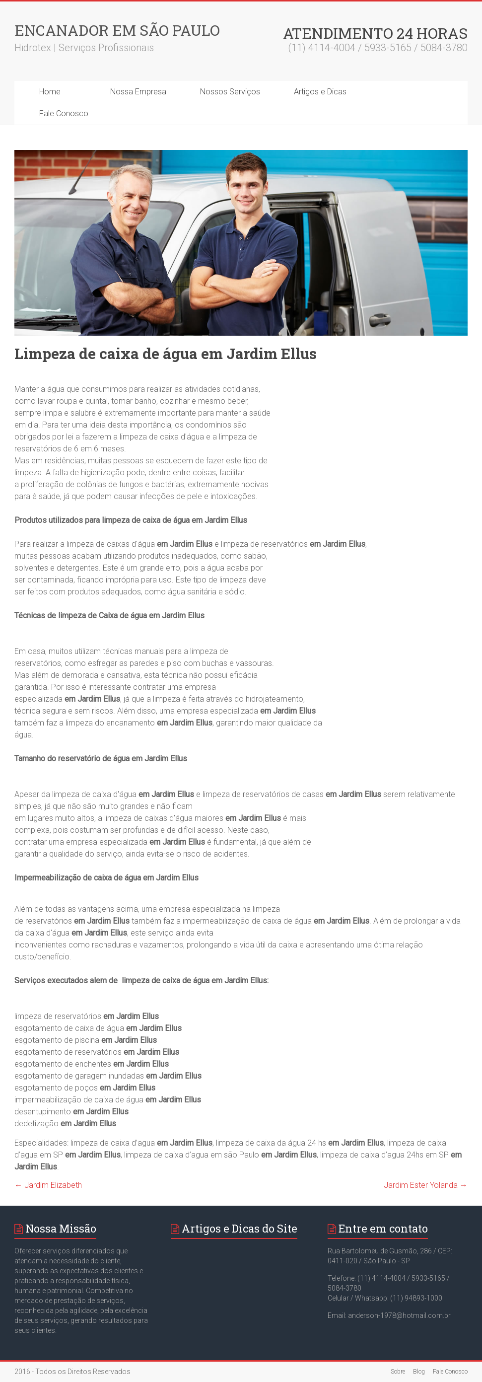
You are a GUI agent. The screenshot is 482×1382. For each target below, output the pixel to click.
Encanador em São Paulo (117, 30)
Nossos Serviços (230, 91)
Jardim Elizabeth (48, 1185)
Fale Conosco (63, 113)
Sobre (398, 1371)
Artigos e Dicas (320, 91)
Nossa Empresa (138, 91)
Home (50, 91)
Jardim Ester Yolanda (426, 1185)
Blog (419, 1371)
